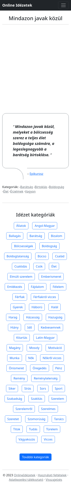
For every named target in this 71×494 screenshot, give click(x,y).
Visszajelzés (54, 480)
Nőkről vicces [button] (52, 358)
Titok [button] (16, 429)
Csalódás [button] (20, 266)
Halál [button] (54, 307)
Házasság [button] (32, 317)
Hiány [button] (14, 327)
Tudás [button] (33, 429)
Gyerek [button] (18, 307)
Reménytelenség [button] (45, 378)
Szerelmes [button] (48, 409)
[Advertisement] (35, 69)
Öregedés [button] (39, 368)
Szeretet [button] (13, 419)
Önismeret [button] (16, 368)
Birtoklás (41, 187)
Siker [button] (12, 388)
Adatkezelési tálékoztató (26, 480)
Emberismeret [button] (51, 277)
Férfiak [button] (20, 297)
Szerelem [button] (57, 399)
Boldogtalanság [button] (18, 256)
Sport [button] (58, 388)
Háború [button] (36, 307)
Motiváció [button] (55, 348)
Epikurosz (36, 174)
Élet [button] (54, 266)
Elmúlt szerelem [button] (21, 277)
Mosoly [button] (34, 348)
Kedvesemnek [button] (51, 327)
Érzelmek (16, 191)
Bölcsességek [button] (23, 246)
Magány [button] (14, 348)
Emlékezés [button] (14, 287)
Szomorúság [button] (36, 419)
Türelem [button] (52, 429)
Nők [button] (31, 358)
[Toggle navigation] (63, 5)
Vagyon (30, 191)
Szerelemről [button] (24, 409)
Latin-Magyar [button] (45, 338)
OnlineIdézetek (24, 475)
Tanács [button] (59, 419)
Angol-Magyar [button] (45, 226)
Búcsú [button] (42, 256)
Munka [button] (15, 358)
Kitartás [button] (21, 338)
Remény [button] (19, 378)
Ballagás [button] (15, 236)
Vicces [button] (48, 439)
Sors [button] (43, 388)
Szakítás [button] (36, 399)
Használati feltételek (52, 475)
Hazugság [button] (55, 317)
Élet (6, 191)
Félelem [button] (58, 287)
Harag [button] (13, 317)
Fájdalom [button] (37, 287)
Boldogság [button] (49, 246)
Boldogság (56, 187)
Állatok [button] (21, 226)
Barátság (26, 187)
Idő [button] (29, 327)
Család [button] (59, 256)
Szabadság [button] (14, 399)
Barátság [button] (36, 236)
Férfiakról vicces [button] (44, 297)
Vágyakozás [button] (27, 439)
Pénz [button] (58, 368)
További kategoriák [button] (35, 457)
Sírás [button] (27, 388)
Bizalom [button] (56, 236)
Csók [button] (39, 266)
